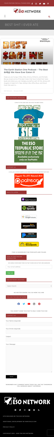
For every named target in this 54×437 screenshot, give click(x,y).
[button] (5, 16)
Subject (29, 339)
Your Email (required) (29, 331)
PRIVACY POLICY (9, 427)
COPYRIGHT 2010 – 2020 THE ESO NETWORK (18, 433)
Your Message (29, 358)
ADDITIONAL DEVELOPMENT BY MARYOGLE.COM (19, 421)
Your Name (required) (29, 323)
